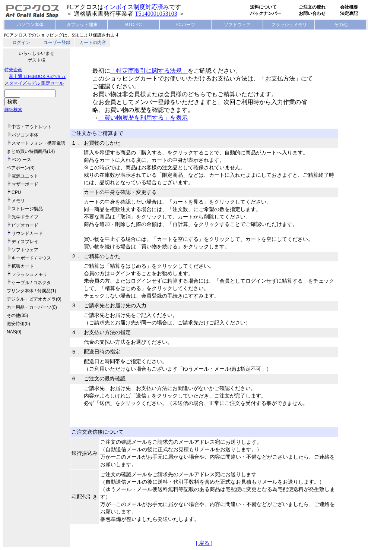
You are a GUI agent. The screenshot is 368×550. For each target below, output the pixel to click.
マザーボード (25, 184)
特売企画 (13, 69)
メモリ (18, 200)
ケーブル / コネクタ (31, 282)
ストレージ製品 (27, 208)
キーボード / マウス (31, 258)
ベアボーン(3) (21, 167)
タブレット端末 (82, 24)
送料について (263, 7)
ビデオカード (25, 225)
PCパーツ (185, 24)
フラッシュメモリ (289, 24)
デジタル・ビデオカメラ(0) (34, 299)
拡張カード (23, 266)
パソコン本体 (30, 24)
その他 (341, 24)
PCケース (21, 159)
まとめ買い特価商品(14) (31, 151)
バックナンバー (265, 13)
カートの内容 (92, 42)
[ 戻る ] (204, 543)
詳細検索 (13, 109)
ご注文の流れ (312, 7)
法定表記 (349, 13)
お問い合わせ (312, 13)
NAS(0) (14, 331)
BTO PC (133, 24)
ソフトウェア (237, 24)
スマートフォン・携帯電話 (38, 143)
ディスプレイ (25, 241)
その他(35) (17, 315)
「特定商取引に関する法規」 (149, 70)
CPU (16, 192)
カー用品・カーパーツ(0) (32, 307)
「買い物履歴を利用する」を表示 (143, 117)
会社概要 (349, 7)
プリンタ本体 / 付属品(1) (31, 290)
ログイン (21, 42)
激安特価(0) (18, 323)
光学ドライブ (25, 217)
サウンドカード (27, 233)
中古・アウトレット (32, 126)
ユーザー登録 (57, 42)
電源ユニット (25, 176)
